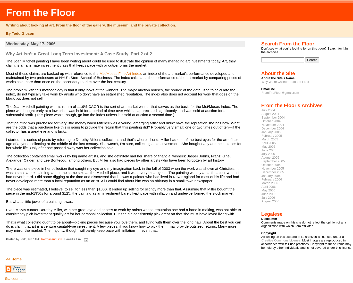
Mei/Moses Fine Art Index (120, 73)
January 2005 (271, 132)
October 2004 (271, 121)
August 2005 (270, 157)
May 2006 (268, 190)
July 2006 (268, 197)
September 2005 (273, 161)
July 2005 (268, 154)
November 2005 (272, 168)
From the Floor (40, 12)
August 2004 (270, 114)
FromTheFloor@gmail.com (280, 92)
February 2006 (271, 179)
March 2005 (269, 139)
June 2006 (268, 194)
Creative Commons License (280, 240)
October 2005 (271, 165)
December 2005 (272, 172)
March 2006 (269, 183)
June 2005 (268, 150)
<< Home (14, 259)
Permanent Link (51, 239)
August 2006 (270, 201)
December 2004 (272, 128)
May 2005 (268, 146)
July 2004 (268, 110)
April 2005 (268, 143)
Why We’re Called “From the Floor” (285, 82)
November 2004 (272, 125)
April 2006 (268, 187)
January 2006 (271, 176)
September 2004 (273, 117)
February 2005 (271, 135)
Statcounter (14, 278)
